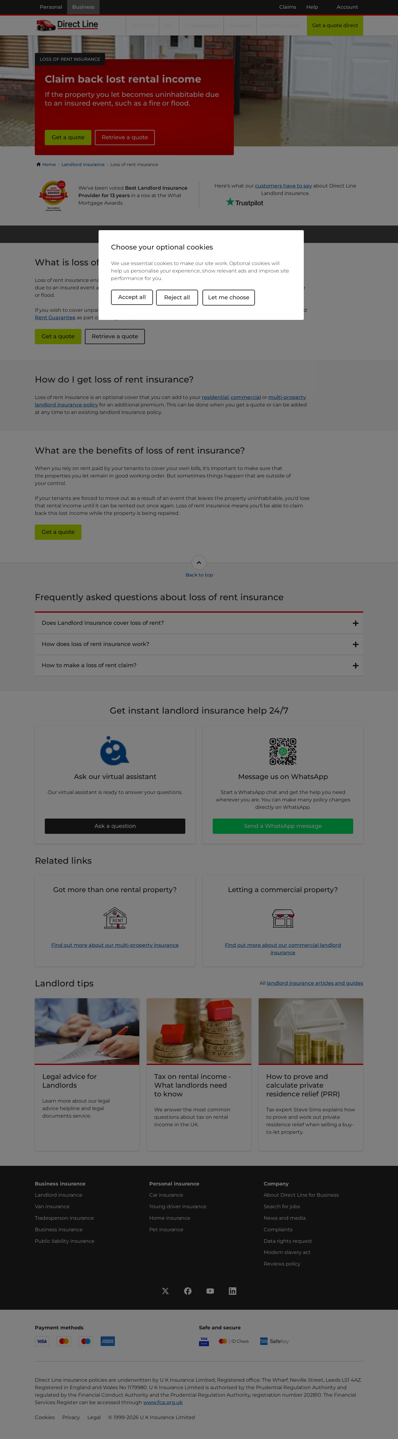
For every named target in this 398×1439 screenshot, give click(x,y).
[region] (201, 275)
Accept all (132, 297)
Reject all (181, 297)
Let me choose (233, 297)
